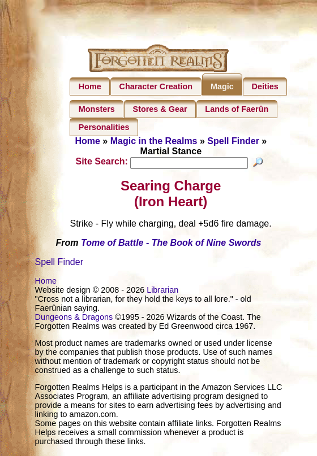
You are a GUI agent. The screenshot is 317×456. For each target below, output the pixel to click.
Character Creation (156, 86)
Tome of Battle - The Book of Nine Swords (171, 244)
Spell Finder (233, 141)
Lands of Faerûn (236, 109)
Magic (222, 86)
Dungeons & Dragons (74, 318)
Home (90, 86)
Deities (265, 86)
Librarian (162, 291)
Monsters (97, 109)
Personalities (104, 127)
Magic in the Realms (154, 141)
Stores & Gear (160, 109)
